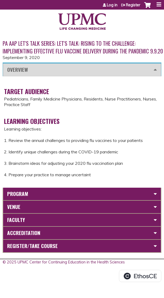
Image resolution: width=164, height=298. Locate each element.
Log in (112, 5)
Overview (17, 69)
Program (17, 194)
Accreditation (23, 233)
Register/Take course (32, 246)
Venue (13, 207)
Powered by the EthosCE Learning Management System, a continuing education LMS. (140, 276)
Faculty (16, 220)
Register (133, 5)
